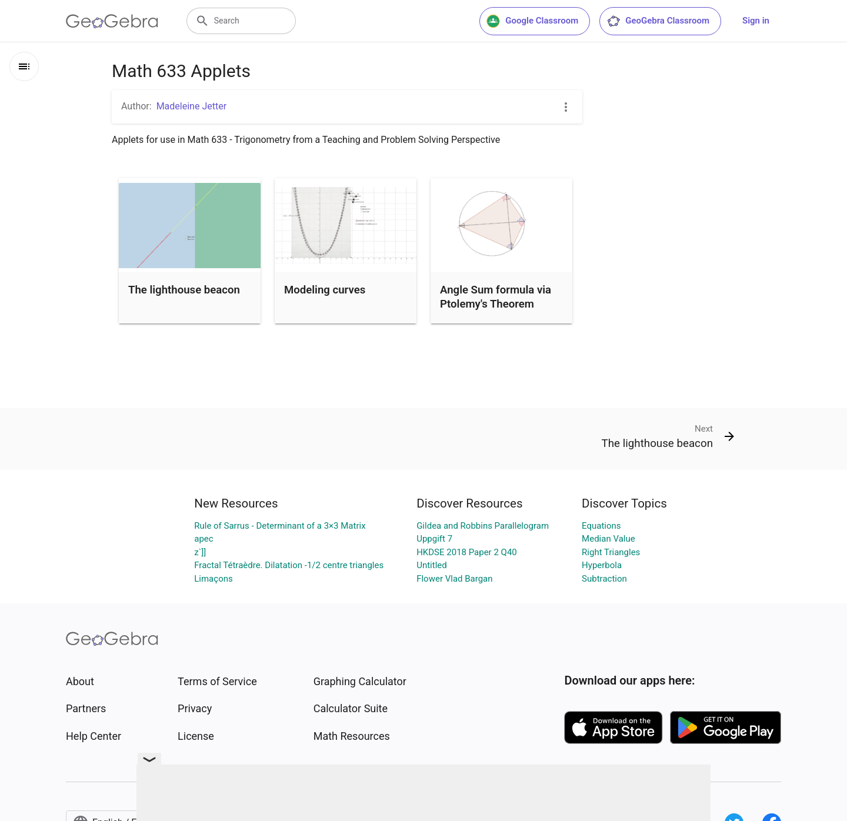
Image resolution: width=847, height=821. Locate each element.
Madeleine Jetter (191, 106)
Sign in (755, 20)
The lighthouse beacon (184, 289)
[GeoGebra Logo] (112, 21)
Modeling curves (324, 289)
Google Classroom (532, 21)
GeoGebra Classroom (657, 21)
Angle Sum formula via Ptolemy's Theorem (495, 297)
